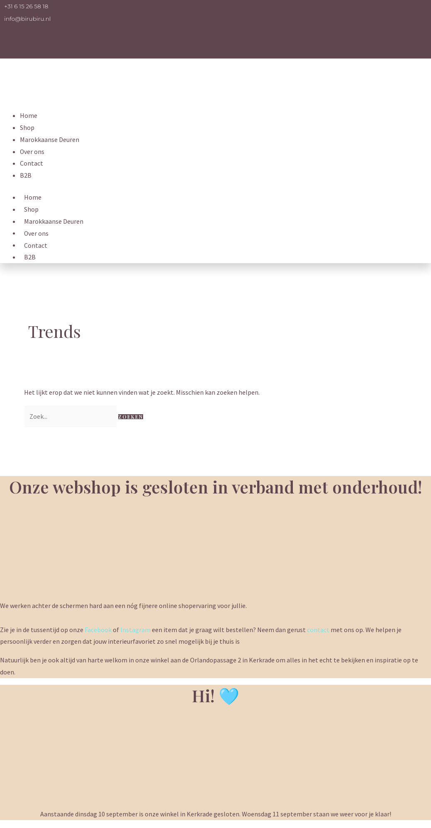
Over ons (32, 151)
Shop (27, 127)
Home (28, 115)
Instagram (135, 629)
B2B (26, 175)
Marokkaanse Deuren (49, 139)
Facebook (98, 629)
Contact (31, 163)
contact (318, 629)
